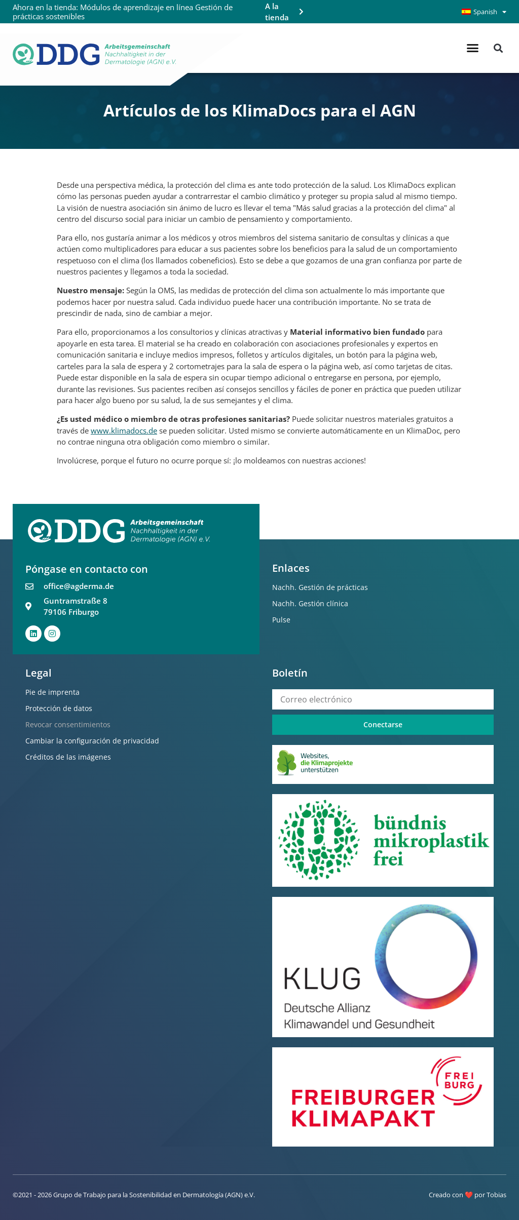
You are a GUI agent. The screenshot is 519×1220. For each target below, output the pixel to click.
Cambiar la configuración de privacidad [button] (92, 740)
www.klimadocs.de (124, 430)
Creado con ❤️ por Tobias (467, 1194)
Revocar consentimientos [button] (67, 724)
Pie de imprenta (52, 692)
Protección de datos (58, 708)
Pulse (281, 619)
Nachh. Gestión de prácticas (320, 587)
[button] (473, 48)
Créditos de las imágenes (68, 757)
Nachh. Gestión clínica (310, 603)
